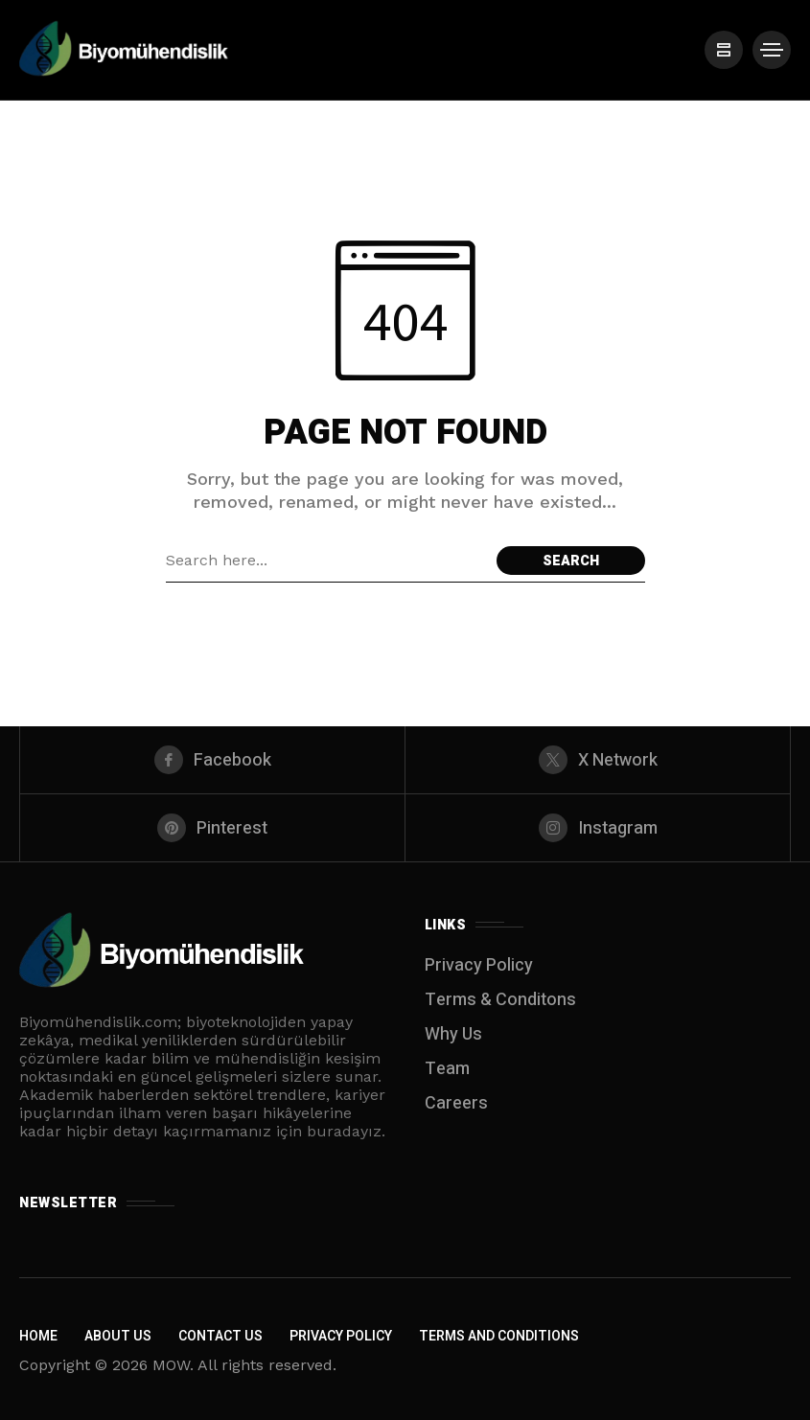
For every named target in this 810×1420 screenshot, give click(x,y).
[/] (724, 50)
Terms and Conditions (499, 1336)
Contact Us (220, 1336)
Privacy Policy (479, 965)
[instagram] (597, 827)
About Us (117, 1336)
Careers (456, 1103)
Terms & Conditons (500, 1000)
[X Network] (597, 759)
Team (447, 1069)
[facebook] (212, 759)
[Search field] (326, 560)
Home (38, 1336)
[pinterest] (212, 827)
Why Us (453, 1034)
